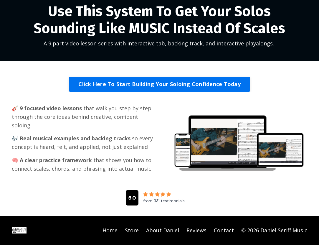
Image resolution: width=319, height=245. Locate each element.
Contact (224, 230)
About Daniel (162, 230)
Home (110, 230)
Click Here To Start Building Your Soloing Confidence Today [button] (159, 84)
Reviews (196, 230)
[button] (159, 82)
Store (132, 230)
